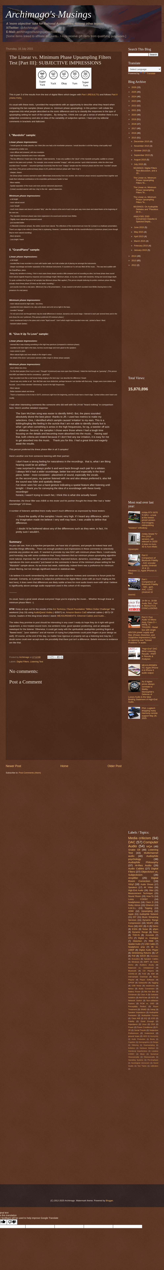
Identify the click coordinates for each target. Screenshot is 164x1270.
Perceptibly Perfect (137, 1006)
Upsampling (146, 911)
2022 (134, 105)
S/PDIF (131, 983)
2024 (134, 96)
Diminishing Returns (141, 953)
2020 (134, 114)
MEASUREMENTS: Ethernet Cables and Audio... (81, 616)
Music (142, 1054)
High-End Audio (135, 890)
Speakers (132, 887)
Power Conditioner (145, 1027)
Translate (147, 73)
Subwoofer (143, 983)
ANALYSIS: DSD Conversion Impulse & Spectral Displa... (145, 219)
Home (64, 766)
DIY (134, 917)
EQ (145, 1018)
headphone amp (136, 947)
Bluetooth (132, 971)
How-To (150, 896)
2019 (134, 119)
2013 (134, 260)
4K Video (148, 887)
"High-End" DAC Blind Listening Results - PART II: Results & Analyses (149, 653)
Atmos (131, 989)
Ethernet (150, 905)
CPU (130, 938)
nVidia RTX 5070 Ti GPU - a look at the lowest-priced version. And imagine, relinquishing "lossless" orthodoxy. (143, 520)
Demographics (144, 1042)
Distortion (137, 941)
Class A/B (135, 1018)
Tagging (154, 983)
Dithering (135, 1045)
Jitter (151, 890)
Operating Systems (135, 1060)
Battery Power (134, 992)
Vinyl (131, 884)
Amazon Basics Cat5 (76, 612)
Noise (145, 929)
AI (148, 926)
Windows (135, 962)
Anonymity (154, 1036)
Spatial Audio (134, 944)
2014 (134, 256)
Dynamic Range (140, 932)
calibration (154, 1066)
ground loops (133, 1036)
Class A (143, 995)
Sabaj (152, 1009)
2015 (134, 137)
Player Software (147, 980)
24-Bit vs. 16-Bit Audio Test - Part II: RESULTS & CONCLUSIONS (149, 604)
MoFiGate (143, 998)
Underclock (149, 1033)
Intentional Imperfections (137, 1051)
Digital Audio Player (148, 950)
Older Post (115, 766)
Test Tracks (142, 1066)
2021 (134, 110)
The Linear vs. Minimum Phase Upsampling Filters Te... (144, 180)
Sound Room (134, 896)
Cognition (131, 1042)
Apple (131, 914)
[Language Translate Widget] (144, 69)
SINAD (143, 1009)
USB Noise (136, 986)
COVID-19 (132, 974)
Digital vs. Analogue (148, 938)
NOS (153, 998)
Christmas (132, 995)
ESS (153, 1018)
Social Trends (140, 1030)
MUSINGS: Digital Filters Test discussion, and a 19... (145, 170)
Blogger (109, 1200)
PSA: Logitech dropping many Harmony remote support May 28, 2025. (150, 713)
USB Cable (150, 944)
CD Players (148, 971)
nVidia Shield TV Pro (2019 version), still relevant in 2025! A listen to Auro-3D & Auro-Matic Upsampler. (142, 542)
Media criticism (139, 838)
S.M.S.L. (132, 908)
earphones (150, 986)
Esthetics (131, 1048)
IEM (153, 974)
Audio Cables (136, 868)
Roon (130, 926)
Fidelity (131, 1021)
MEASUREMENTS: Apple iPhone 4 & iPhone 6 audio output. (150, 669)
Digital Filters (23, 661)
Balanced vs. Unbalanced (141, 968)
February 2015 (141, 245)
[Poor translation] (12, 1222)
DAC (131, 842)
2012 (134, 265)
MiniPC (150, 923)
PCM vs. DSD (147, 1003)
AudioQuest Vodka (43, 612)
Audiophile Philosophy (143, 862)
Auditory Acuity (147, 965)
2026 (134, 87)
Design (155, 1042)
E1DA (135, 929)
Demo (155, 926)
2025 (134, 92)
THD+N (136, 935)
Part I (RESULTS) (90, 94)
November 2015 (142, 146)
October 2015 (141, 150)
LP (157, 953)
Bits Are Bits (149, 992)
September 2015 (142, 155)
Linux (144, 1024)
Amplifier (133, 877)
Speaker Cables (151, 959)
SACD (143, 956)
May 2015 (139, 232)
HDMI (131, 911)
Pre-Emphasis (153, 1060)
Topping (148, 908)
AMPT (146, 962)
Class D (149, 902)
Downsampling (149, 1045)
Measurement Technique (140, 893)
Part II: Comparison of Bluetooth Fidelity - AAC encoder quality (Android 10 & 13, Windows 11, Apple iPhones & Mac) (143, 564)
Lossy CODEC (138, 899)
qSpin (155, 929)
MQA (149, 846)
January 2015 (141, 250)
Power (131, 1027)
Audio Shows (147, 884)
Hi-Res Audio (143, 865)
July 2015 (139, 164)
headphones (134, 902)
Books (152, 1039)
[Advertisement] (64, 802)
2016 (134, 133)
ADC (140, 926)
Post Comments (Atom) (30, 772)
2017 (134, 128)
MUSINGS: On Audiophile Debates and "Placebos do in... (145, 209)
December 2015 (142, 141)
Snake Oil (134, 849)
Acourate (150, 935)
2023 (134, 101)
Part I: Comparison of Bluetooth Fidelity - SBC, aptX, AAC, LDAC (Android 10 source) (143, 587)
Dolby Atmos (134, 905)
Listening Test (36, 661)
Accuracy (154, 956)
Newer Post (13, 766)
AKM (145, 1036)
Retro (155, 932)
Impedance (133, 1024)
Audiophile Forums (150, 1015)
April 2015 (139, 236)
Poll (133, 956)
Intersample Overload (138, 977)
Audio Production (139, 1039)
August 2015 (140, 159)
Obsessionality (149, 1057)
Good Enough (147, 1021)
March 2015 (140, 241)
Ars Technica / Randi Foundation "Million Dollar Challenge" (81, 609)
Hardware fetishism (147, 1048)
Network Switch (135, 1001)
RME (151, 941)
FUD (144, 974)
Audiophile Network (148, 914)
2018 (134, 124)
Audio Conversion (146, 989)
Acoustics (135, 959)
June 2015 (139, 227)
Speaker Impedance (137, 1012)
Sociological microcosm (140, 1063)
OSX (153, 1024)
